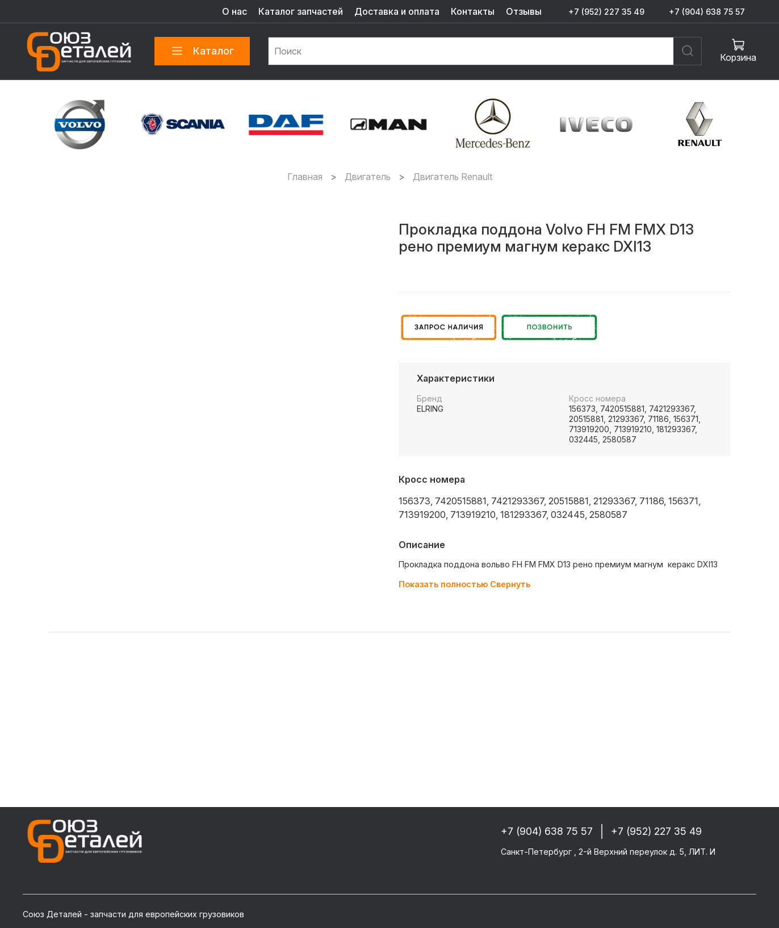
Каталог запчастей (300, 11)
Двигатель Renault (452, 176)
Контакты (473, 11)
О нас (234, 11)
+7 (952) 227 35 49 (606, 11)
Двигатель (368, 176)
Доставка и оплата (396, 11)
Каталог (202, 51)
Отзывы (524, 11)
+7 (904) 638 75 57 (707, 11)
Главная (305, 176)
